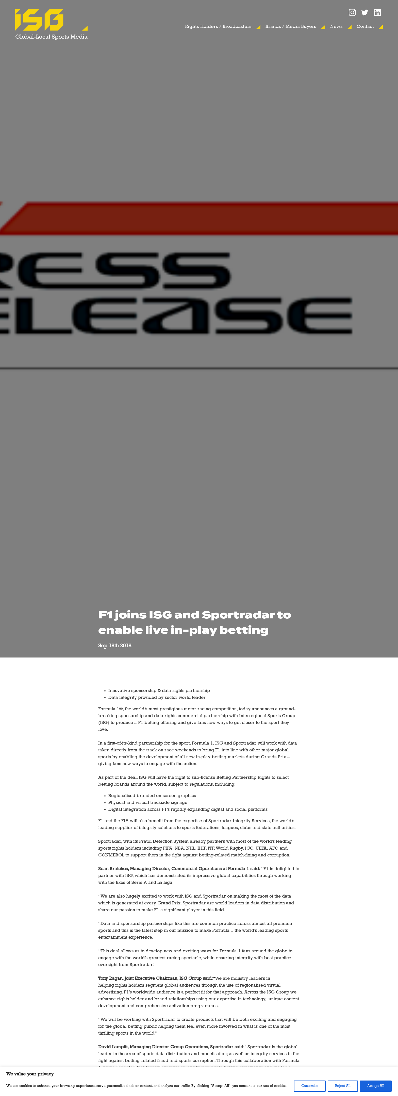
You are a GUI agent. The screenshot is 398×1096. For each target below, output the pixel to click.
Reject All (343, 1086)
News (336, 26)
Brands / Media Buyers (291, 26)
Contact (365, 26)
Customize (309, 1086)
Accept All (375, 1086)
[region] (199, 1081)
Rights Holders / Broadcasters (218, 26)
